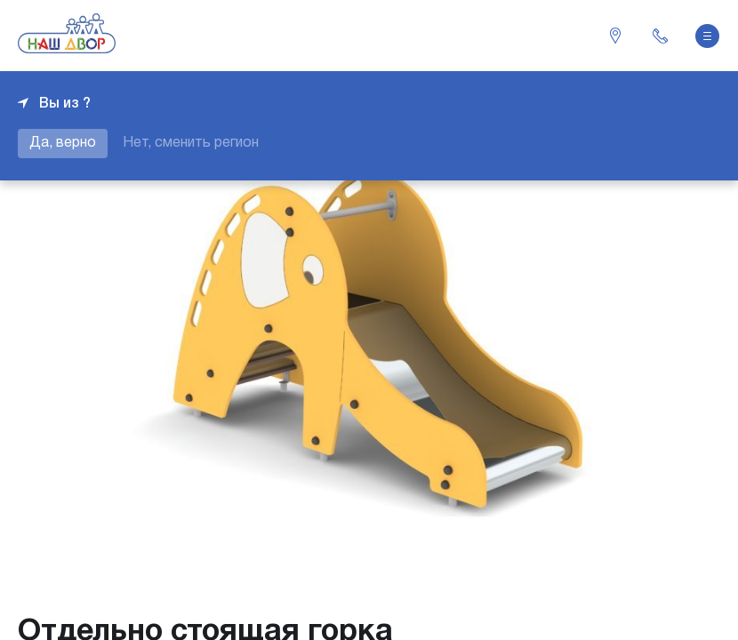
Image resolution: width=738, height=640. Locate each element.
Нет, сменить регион (191, 143)
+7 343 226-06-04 (660, 35)
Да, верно (62, 143)
